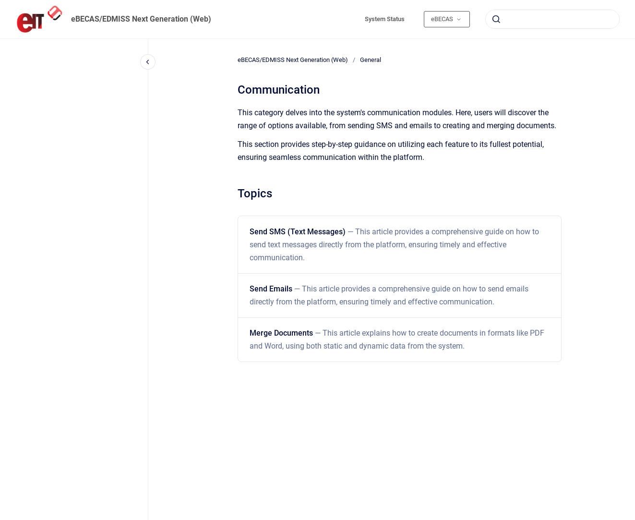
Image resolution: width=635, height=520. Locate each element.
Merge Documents (397, 339)
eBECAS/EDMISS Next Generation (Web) (141, 19)
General (370, 59)
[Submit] (496, 19)
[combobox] (552, 19)
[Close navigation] (148, 62)
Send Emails (389, 295)
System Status (385, 19)
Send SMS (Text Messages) (394, 244)
